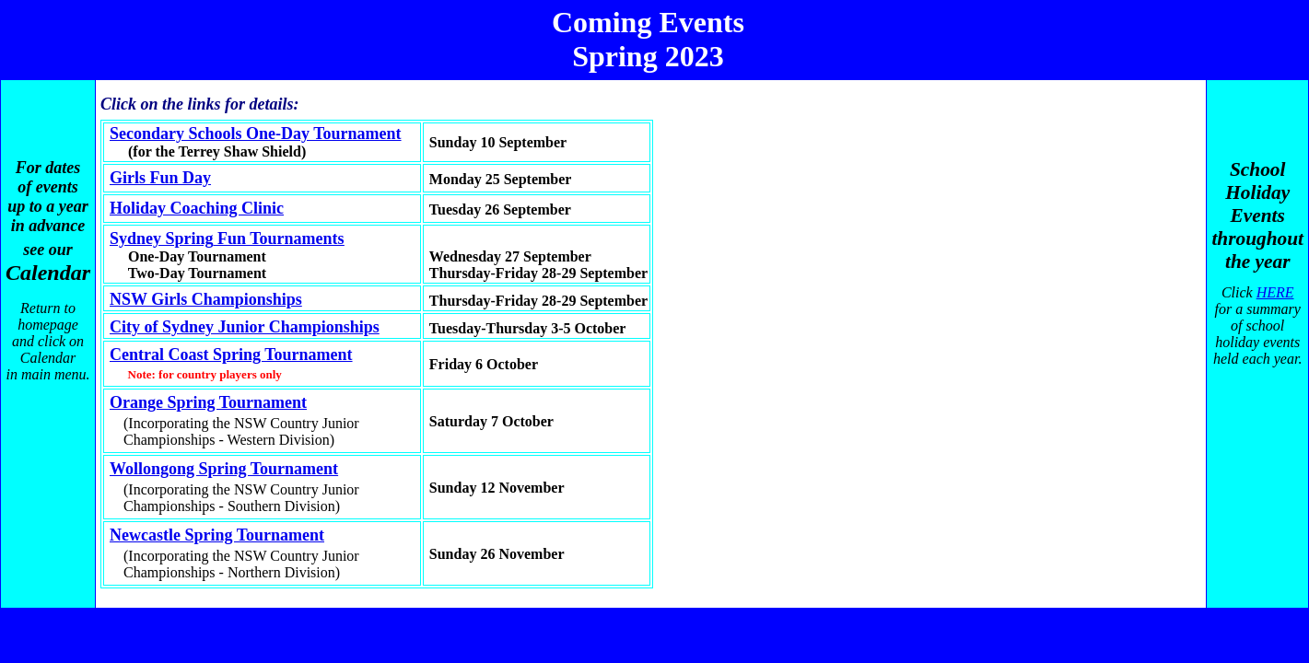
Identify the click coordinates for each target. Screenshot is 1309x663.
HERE (1275, 292)
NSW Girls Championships (206, 299)
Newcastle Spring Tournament (217, 535)
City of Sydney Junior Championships (245, 327)
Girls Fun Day (160, 178)
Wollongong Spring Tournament (224, 468)
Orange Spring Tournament (208, 402)
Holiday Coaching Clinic (197, 208)
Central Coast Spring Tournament (231, 354)
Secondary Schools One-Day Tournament (256, 133)
